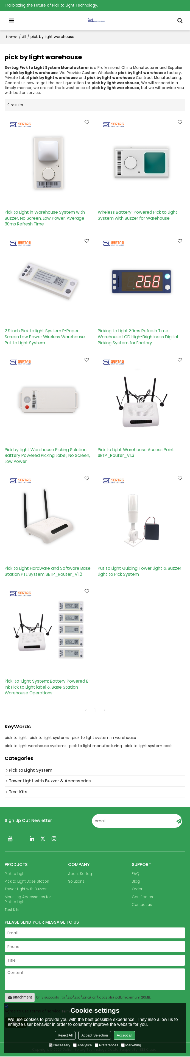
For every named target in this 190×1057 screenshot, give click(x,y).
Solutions (76, 882)
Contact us (142, 905)
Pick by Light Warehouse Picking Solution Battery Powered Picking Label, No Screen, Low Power (47, 455)
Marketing (131, 1045)
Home (12, 37)
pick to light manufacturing (95, 746)
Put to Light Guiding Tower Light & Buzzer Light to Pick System (139, 571)
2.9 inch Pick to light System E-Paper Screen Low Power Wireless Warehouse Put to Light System (45, 337)
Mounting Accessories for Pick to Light (28, 900)
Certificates (142, 897)
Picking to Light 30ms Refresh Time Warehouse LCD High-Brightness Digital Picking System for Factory (138, 337)
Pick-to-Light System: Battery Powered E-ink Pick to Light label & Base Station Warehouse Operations (47, 687)
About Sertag (80, 874)
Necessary (59, 1045)
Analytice (82, 1045)
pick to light (16, 738)
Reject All (65, 1035)
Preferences (106, 1045)
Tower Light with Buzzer (26, 889)
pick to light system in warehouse (104, 738)
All (24, 37)
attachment (19, 998)
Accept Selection (94, 1035)
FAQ (135, 874)
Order (137, 889)
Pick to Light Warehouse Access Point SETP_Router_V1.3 (136, 453)
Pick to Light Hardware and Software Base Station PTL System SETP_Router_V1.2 (48, 571)
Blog (136, 882)
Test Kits (12, 910)
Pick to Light (15, 874)
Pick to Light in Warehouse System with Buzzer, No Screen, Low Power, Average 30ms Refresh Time (45, 218)
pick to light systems (49, 738)
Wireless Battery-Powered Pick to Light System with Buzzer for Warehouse (137, 215)
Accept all (124, 1035)
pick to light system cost (148, 746)
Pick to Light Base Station (27, 882)
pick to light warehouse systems (35, 746)
